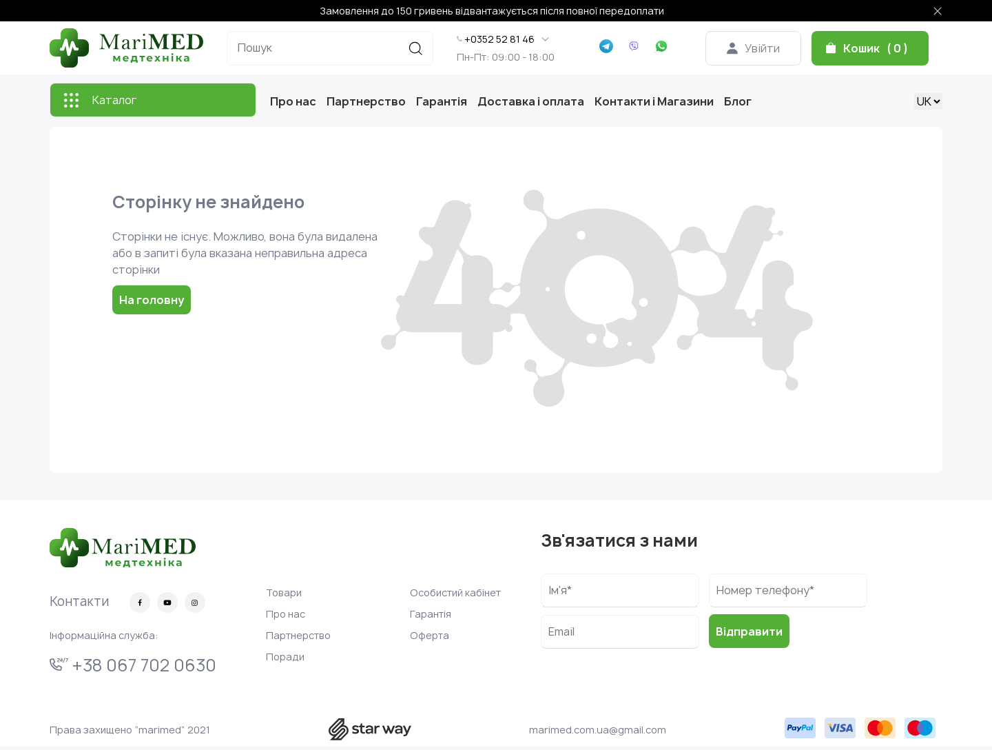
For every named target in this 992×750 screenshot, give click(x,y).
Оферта (429, 635)
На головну (151, 299)
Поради (285, 656)
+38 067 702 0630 (133, 665)
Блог (738, 101)
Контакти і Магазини (654, 101)
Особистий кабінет (455, 592)
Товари (284, 592)
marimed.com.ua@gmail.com (597, 729)
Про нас (293, 101)
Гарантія (441, 101)
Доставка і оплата (530, 101)
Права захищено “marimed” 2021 (130, 729)
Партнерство (366, 101)
